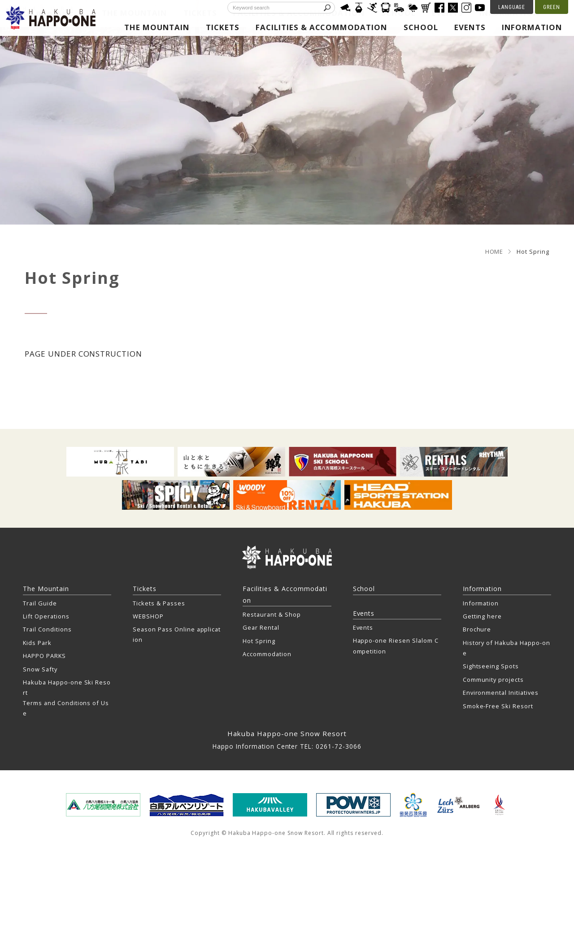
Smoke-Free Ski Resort (498, 706)
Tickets (222, 27)
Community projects (493, 679)
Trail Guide (40, 603)
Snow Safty (40, 669)
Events (470, 27)
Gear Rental (261, 627)
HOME (494, 251)
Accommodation (267, 654)
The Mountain (157, 27)
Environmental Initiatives (501, 693)
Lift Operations (46, 616)
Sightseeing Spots (491, 666)
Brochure (477, 629)
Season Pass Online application (177, 634)
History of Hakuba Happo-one (506, 648)
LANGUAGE (512, 7)
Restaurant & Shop (271, 614)
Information (532, 27)
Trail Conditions (47, 629)
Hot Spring (259, 641)
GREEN (551, 7)
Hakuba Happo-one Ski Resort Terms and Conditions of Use (67, 697)
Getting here (482, 616)
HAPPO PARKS (44, 656)
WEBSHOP (148, 616)
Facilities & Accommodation (321, 27)
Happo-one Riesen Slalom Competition (396, 645)
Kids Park (37, 643)
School (421, 27)
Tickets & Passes (159, 603)
